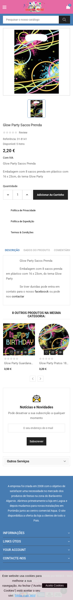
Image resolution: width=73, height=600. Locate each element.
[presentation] (33, 379)
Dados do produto (37, 250)
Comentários (63, 250)
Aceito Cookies (55, 585)
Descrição (12, 250)
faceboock (42, 291)
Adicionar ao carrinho (50, 194)
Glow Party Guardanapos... (19, 363)
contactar (18, 296)
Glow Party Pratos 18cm (54, 363)
